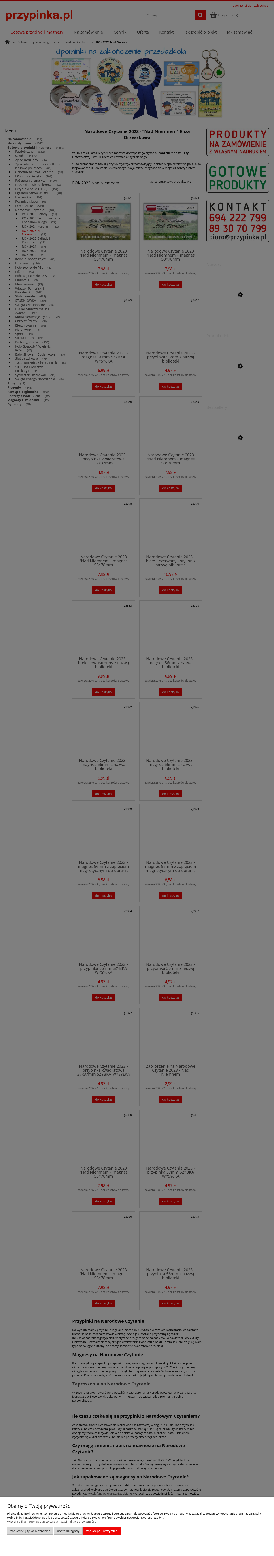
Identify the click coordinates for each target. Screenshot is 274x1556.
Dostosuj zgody (68, 1531)
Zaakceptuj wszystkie (101, 1531)
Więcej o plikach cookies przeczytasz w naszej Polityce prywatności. (51, 1522)
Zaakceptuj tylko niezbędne (30, 1531)
